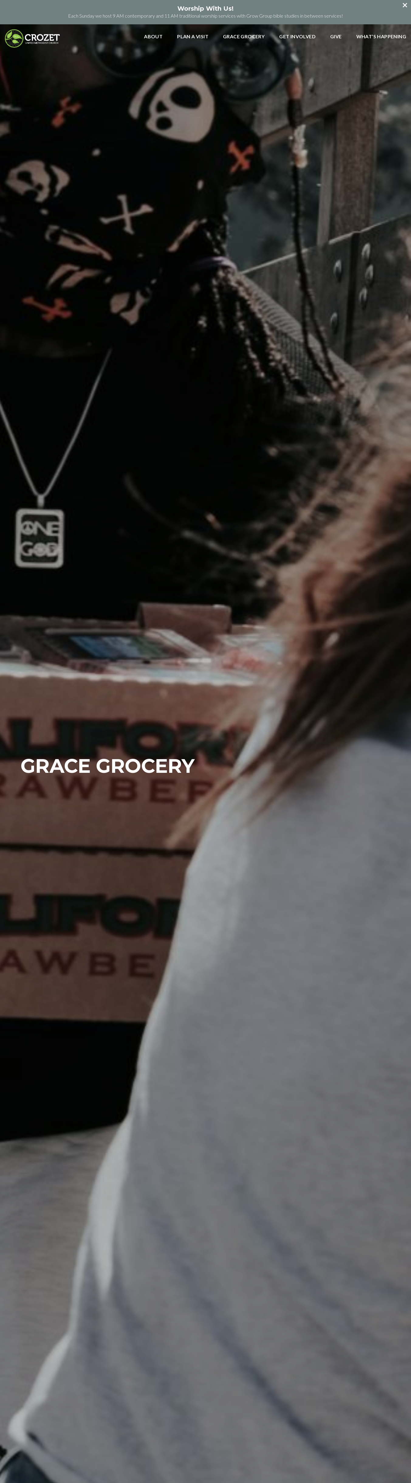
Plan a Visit (192, 36)
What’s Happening (381, 36)
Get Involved (297, 36)
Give (336, 36)
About (153, 36)
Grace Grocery (244, 36)
